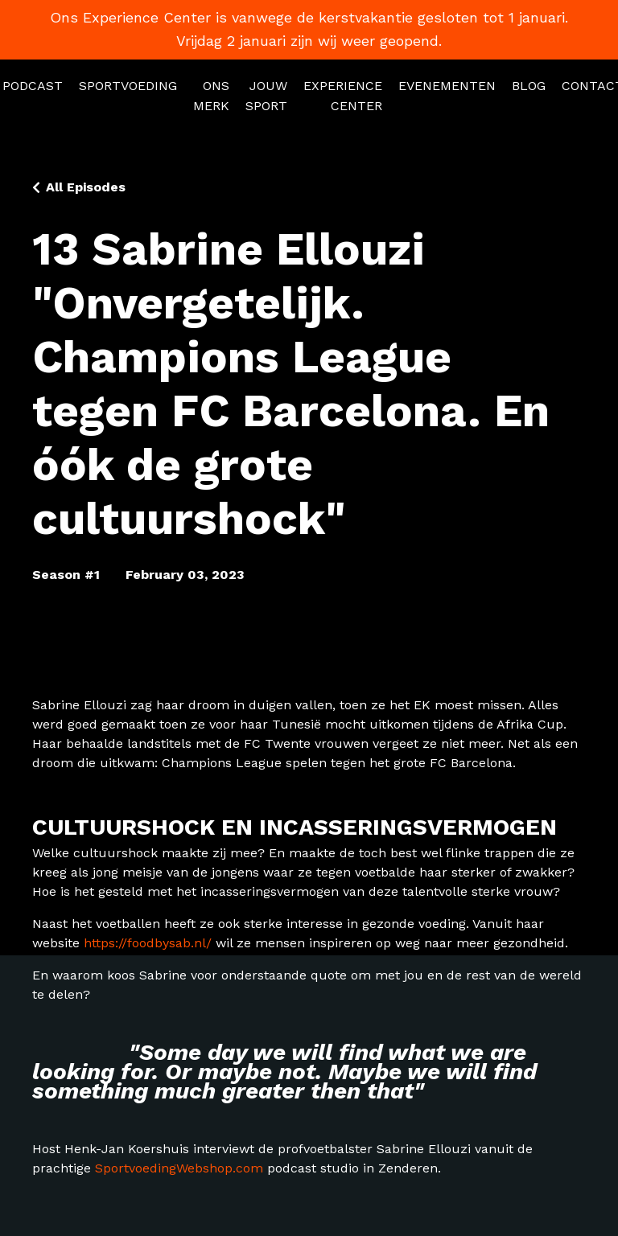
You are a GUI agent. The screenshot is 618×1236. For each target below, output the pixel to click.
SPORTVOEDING (128, 85)
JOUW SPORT (266, 96)
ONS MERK (211, 96)
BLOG (529, 85)
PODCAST (32, 85)
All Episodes (86, 187)
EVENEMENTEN (447, 85)
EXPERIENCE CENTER (342, 96)
